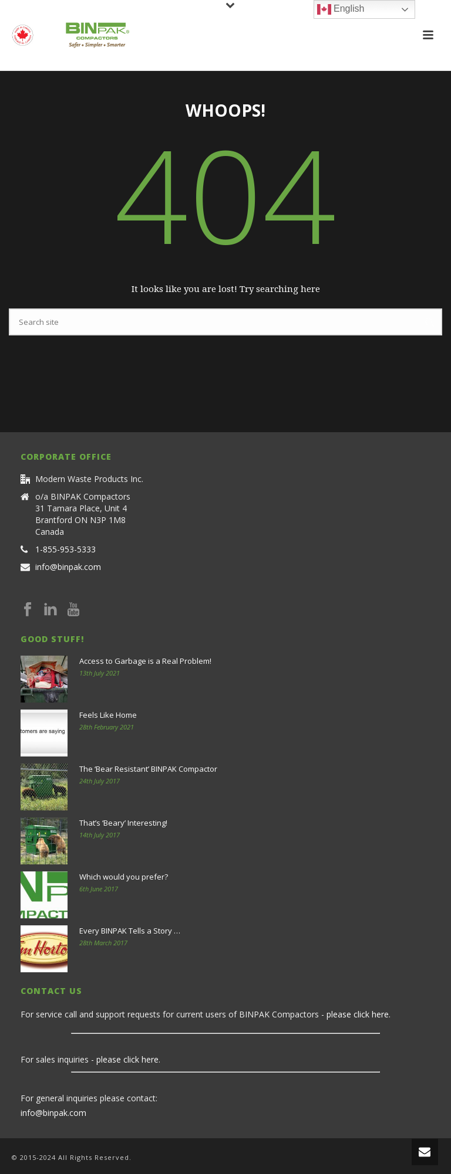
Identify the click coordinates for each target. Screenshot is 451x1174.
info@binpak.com (68, 567)
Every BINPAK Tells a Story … (129, 930)
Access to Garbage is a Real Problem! (145, 661)
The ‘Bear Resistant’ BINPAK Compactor (148, 769)
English (341, 9)
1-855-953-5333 (65, 549)
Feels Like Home (108, 715)
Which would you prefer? (123, 876)
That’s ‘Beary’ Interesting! (123, 822)
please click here (358, 1014)
